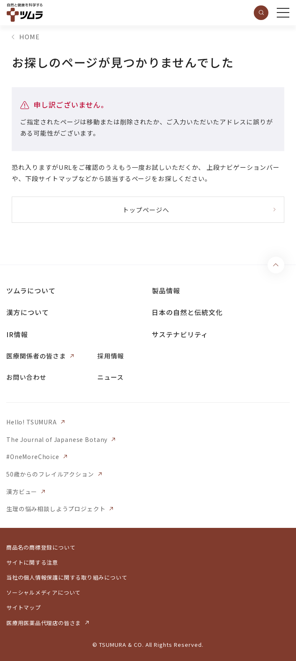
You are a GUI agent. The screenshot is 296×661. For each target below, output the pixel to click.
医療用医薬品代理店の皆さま (43, 623)
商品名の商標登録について (40, 547)
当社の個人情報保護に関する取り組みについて (66, 577)
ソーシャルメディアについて (43, 592)
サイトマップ (23, 607)
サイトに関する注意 (32, 562)
